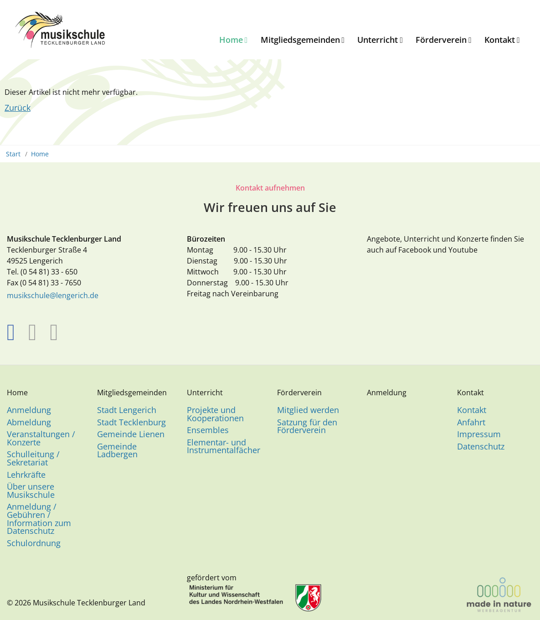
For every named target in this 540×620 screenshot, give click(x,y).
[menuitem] (232, 40)
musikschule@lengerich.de (52, 295)
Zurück (18, 107)
